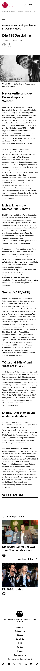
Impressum (20, 627)
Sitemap (20, 635)
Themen (5, 11)
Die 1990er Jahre (12, 589)
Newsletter (20, 639)
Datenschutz (20, 631)
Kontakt (20, 647)
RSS (20, 643)
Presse (20, 651)
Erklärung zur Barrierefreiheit (20, 659)
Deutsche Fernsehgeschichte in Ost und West (19, 27)
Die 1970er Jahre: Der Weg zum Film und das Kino (19, 548)
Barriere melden (20, 655)
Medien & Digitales (24, 11)
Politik (13, 11)
